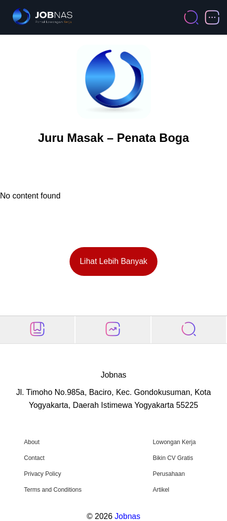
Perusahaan (168, 473)
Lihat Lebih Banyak (113, 261)
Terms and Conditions (52, 489)
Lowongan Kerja (174, 442)
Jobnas (128, 516)
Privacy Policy (42, 473)
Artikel (160, 489)
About (31, 442)
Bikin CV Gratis (172, 458)
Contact (34, 458)
